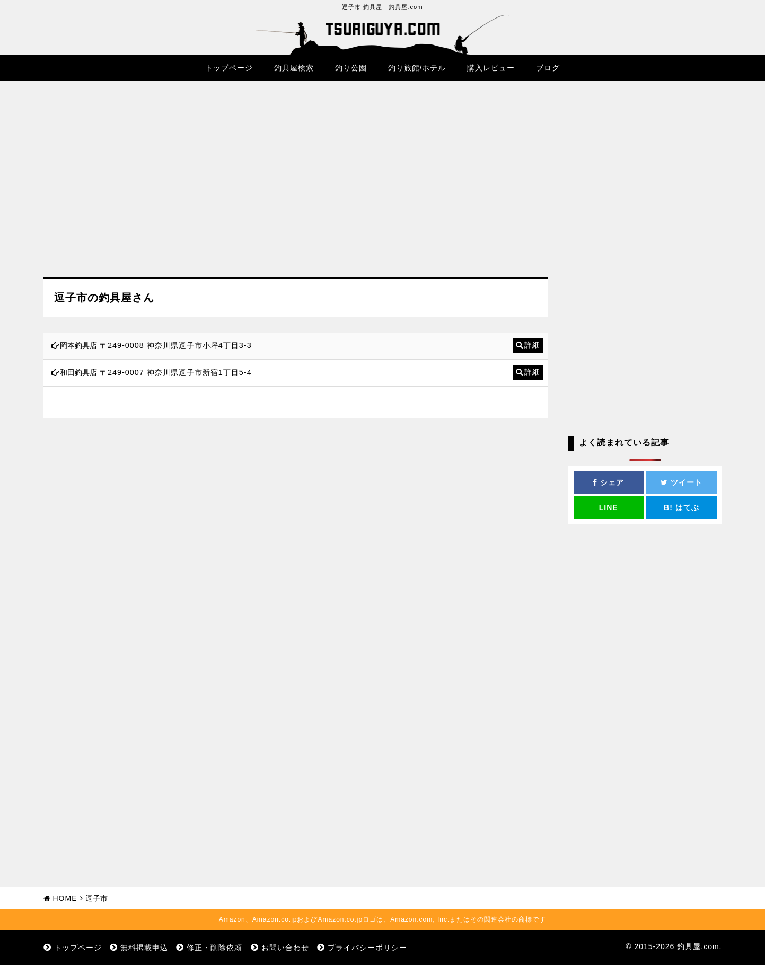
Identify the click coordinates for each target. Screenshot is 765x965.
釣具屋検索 (294, 68)
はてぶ (681, 507)
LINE (608, 507)
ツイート (681, 482)
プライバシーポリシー (367, 947)
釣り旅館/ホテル (417, 68)
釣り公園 (351, 68)
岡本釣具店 (78, 345)
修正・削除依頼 (214, 947)
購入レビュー (491, 68)
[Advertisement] (296, 187)
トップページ (229, 68)
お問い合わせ (285, 947)
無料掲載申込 (144, 947)
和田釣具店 (78, 372)
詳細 (532, 345)
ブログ (548, 68)
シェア (608, 482)
